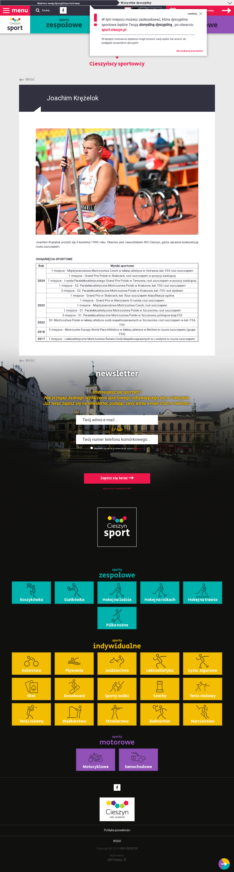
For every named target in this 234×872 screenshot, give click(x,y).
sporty (64, 24)
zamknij (195, 14)
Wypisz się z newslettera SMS (117, 488)
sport (15, 28)
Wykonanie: (117, 857)
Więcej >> (139, 448)
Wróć (30, 79)
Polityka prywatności (117, 830)
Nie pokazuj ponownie (189, 51)
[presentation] (117, 461)
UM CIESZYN (129, 848)
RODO (117, 841)
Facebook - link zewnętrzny (63, 11)
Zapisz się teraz (117, 478)
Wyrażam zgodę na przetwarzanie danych (114, 448)
